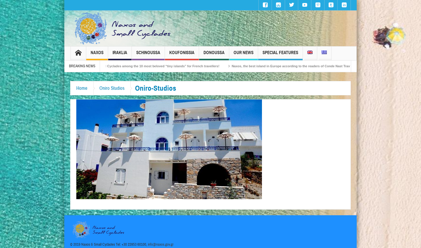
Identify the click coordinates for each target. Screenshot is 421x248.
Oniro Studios (112, 88)
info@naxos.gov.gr (161, 244)
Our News (243, 55)
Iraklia (120, 55)
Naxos (97, 55)
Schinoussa (148, 55)
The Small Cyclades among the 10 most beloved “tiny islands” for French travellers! (159, 66)
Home (81, 88)
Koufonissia (182, 55)
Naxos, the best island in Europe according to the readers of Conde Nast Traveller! (299, 66)
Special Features (280, 55)
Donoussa (214, 55)
